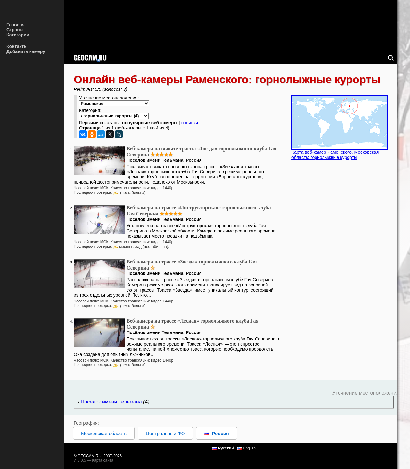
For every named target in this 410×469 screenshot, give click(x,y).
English (249, 448)
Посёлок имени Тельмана (111, 401)
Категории (17, 34)
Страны (15, 29)
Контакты (17, 46)
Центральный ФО (165, 433)
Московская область (104, 433)
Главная (15, 24)
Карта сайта (102, 460)
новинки (189, 122)
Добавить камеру (25, 51)
